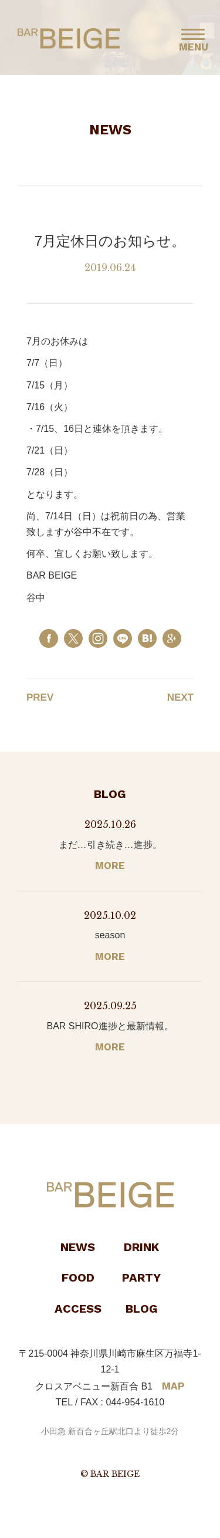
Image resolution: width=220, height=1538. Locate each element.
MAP (173, 1386)
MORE (110, 865)
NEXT (180, 697)
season (110, 935)
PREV (39, 697)
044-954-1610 (135, 1402)
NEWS (77, 1247)
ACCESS (78, 1309)
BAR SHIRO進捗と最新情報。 (109, 1026)
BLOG (142, 1309)
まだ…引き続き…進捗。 (110, 845)
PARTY (141, 1277)
